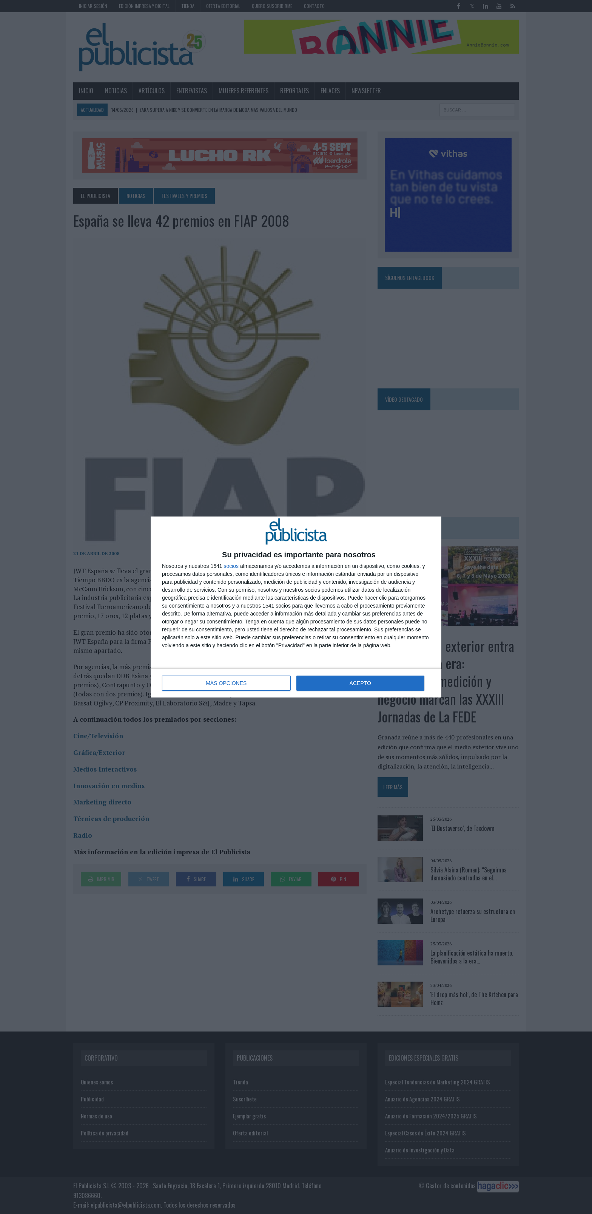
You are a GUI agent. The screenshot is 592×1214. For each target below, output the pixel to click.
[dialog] (296, 607)
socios (231, 566)
